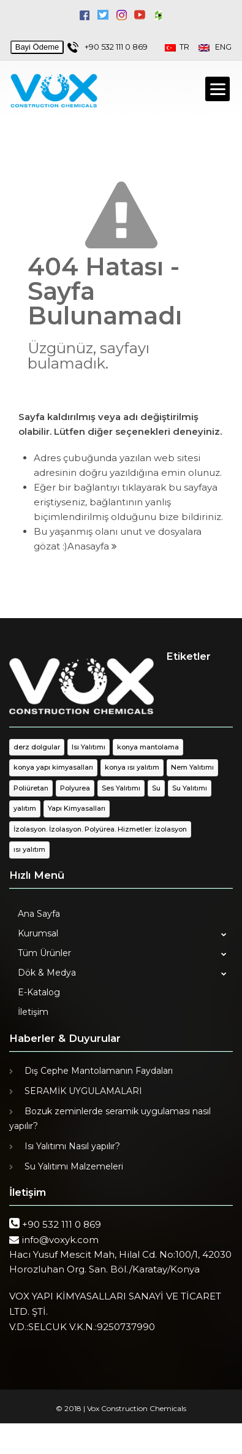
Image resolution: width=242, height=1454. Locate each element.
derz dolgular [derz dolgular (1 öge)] (36, 747)
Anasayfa (92, 546)
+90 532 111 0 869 (116, 47)
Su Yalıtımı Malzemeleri (74, 1166)
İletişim (33, 1011)
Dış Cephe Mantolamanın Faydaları (99, 1070)
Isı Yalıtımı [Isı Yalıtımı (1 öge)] (88, 747)
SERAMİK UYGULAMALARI (83, 1090)
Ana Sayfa (39, 913)
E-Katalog (39, 992)
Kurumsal (38, 933)
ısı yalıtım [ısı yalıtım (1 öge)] (29, 849)
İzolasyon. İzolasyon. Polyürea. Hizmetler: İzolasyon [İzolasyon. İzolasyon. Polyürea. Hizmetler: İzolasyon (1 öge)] (100, 829)
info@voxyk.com (60, 1239)
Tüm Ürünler (44, 952)
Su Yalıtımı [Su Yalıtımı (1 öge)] (189, 788)
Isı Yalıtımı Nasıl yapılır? (72, 1146)
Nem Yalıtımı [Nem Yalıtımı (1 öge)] (192, 767)
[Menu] (217, 89)
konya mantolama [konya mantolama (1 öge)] (148, 747)
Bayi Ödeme (37, 47)
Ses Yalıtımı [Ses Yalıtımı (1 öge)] (121, 788)
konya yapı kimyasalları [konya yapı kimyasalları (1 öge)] (53, 767)
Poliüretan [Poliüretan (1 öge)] (30, 788)
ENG (215, 47)
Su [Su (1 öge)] (156, 788)
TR (182, 47)
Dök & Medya (47, 972)
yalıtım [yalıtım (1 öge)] (24, 808)
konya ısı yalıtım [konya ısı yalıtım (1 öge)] (132, 767)
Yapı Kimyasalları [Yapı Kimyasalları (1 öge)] (76, 808)
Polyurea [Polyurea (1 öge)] (75, 788)
